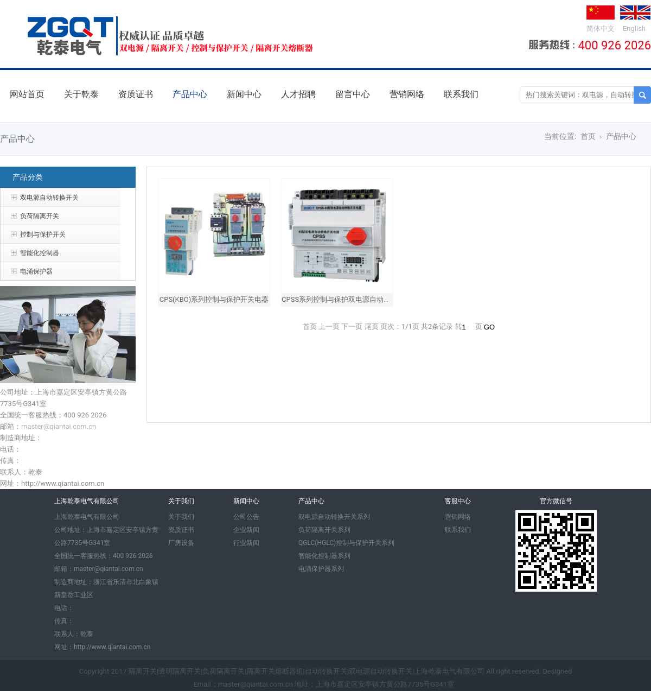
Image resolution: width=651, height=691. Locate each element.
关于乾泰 (81, 94)
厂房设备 (181, 543)
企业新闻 (246, 530)
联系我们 (461, 94)
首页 (588, 136)
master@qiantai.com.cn (58, 426)
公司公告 (246, 517)
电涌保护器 (36, 271)
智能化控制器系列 (324, 556)
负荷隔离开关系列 (324, 530)
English (634, 28)
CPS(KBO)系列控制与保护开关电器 (214, 299)
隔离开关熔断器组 (275, 671)
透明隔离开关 (179, 671)
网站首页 (27, 94)
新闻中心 (244, 94)
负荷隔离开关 (39, 216)
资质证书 (135, 94)
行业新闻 (246, 543)
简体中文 (600, 28)
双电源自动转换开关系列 (334, 517)
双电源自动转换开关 (49, 197)
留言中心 (352, 94)
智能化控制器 (39, 253)
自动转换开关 (326, 671)
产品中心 (190, 94)
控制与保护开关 (43, 234)
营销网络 (407, 94)
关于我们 (181, 517)
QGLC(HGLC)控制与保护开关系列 (346, 543)
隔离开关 (143, 671)
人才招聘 (298, 94)
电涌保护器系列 (321, 569)
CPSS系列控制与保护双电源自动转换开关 (347, 299)
